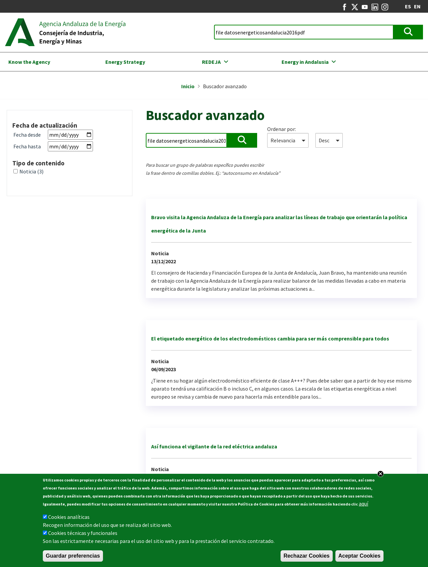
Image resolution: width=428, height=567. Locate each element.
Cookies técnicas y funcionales (82, 535)
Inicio (188, 86)
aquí (363, 506)
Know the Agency (29, 61)
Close (381, 476)
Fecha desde (27, 134)
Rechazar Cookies (307, 558)
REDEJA (211, 61)
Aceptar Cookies (359, 558)
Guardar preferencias (73, 558)
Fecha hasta (27, 146)
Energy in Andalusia (305, 61)
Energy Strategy (125, 61)
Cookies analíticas (69, 519)
